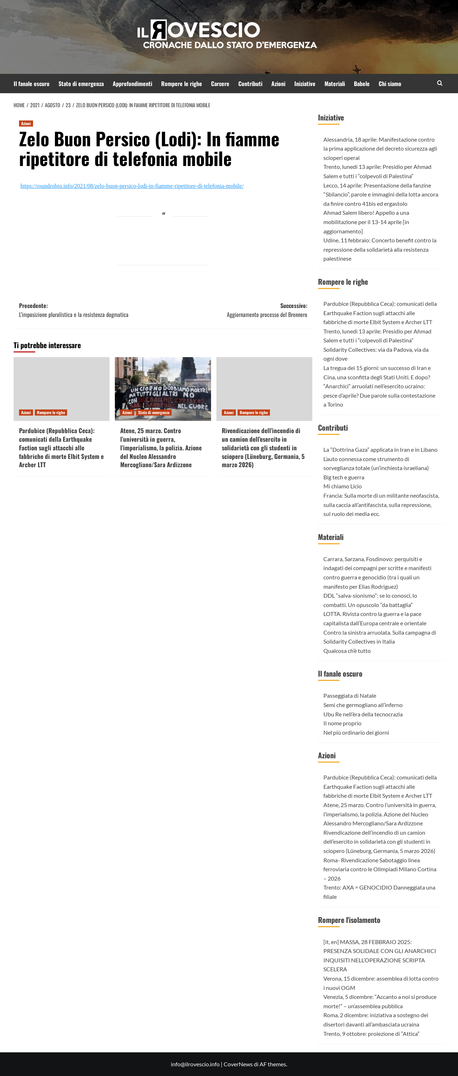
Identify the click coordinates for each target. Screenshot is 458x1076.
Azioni (278, 83)
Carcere (220, 83)
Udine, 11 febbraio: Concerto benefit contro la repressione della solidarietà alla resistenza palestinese (379, 249)
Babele (362, 83)
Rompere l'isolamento (349, 919)
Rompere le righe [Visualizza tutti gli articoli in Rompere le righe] (51, 412)
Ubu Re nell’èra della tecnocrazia (363, 714)
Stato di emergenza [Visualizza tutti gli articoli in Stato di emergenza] (153, 412)
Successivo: (235, 310)
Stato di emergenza (81, 83)
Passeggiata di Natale (349, 695)
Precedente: (91, 310)
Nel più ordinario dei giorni (356, 732)
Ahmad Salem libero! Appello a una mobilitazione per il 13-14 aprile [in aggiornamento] (366, 221)
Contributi (250, 83)
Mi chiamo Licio (342, 486)
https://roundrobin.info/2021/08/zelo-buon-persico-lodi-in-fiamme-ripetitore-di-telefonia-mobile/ (132, 186)
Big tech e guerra (343, 477)
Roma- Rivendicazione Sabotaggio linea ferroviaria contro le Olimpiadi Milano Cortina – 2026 (379, 869)
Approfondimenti (132, 83)
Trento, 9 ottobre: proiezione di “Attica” (371, 1033)
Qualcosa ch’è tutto (347, 650)
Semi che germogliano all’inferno (363, 704)
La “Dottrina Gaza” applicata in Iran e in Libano (380, 449)
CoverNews (238, 1064)
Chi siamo (390, 83)
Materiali (334, 83)
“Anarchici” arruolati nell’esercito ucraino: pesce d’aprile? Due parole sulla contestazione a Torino (379, 395)
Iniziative (305, 83)
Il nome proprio (342, 723)
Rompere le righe (181, 83)
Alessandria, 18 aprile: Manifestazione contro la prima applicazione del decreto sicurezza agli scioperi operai (380, 148)
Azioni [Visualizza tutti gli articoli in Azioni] (26, 123)
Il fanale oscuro (32, 83)
